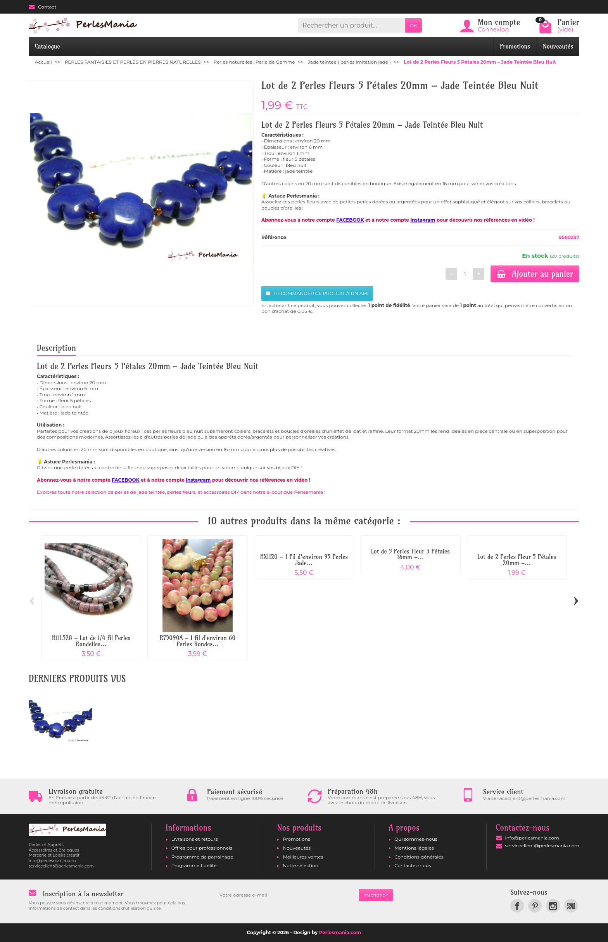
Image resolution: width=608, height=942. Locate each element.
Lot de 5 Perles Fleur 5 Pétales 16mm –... (410, 554)
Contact (42, 7)
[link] (517, 906)
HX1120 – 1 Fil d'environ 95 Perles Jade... (304, 560)
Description (56, 348)
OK (413, 25)
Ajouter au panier (535, 274)
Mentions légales (414, 848)
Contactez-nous (412, 865)
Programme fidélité (194, 865)
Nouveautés (558, 46)
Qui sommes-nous (415, 839)
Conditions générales (418, 857)
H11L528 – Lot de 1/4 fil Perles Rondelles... (91, 641)
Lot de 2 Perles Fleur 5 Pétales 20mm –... (516, 560)
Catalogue (47, 46)
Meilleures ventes (303, 857)
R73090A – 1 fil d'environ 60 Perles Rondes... (198, 641)
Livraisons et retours (194, 839)
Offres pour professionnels (201, 848)
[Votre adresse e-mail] (287, 895)
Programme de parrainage (202, 857)
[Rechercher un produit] (351, 25)
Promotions (515, 46)
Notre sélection (300, 865)
